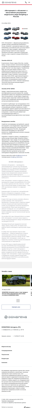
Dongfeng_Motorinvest (16, 157)
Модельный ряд (6, 346)
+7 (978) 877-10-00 (18, 336)
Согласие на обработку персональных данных (14, 402)
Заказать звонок (6, 336)
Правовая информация (8, 401)
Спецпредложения (7, 350)
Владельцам (5, 358)
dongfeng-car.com (20, 155)
